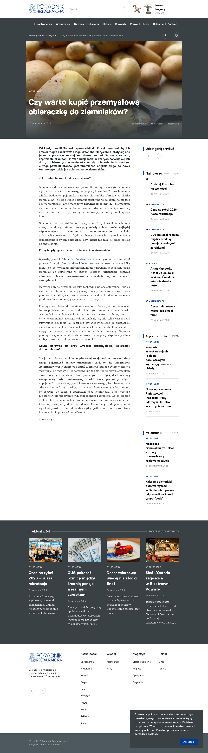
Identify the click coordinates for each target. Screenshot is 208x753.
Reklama (158, 24)
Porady (153, 263)
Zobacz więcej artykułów (164, 531)
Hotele (107, 24)
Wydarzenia (63, 24)
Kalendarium (113, 662)
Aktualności (156, 204)
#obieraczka (157, 123)
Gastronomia (44, 24)
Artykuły (52, 35)
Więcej (175, 173)
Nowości (79, 24)
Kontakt (172, 24)
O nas (161, 662)
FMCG (145, 24)
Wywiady (120, 24)
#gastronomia (139, 123)
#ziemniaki (173, 123)
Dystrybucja (138, 675)
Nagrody (137, 668)
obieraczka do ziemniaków (77, 259)
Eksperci (93, 24)
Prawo (134, 24)
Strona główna (36, 35)
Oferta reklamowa (142, 662)
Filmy (109, 668)
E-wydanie (138, 682)
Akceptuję (188, 741)
